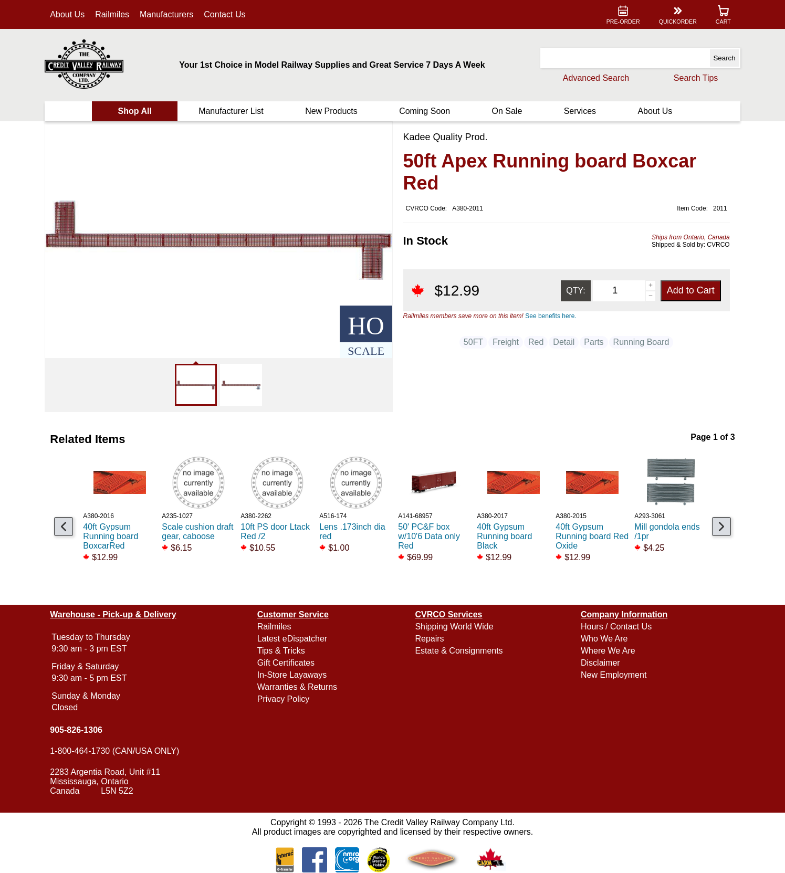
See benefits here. (550, 316)
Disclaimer (599, 662)
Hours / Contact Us (615, 626)
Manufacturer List (232, 111)
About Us (70, 14)
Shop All (136, 111)
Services (578, 111)
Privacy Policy (284, 699)
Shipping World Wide (454, 626)
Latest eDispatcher (293, 638)
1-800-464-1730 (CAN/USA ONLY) (117, 750)
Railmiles (115, 14)
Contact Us (227, 14)
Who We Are (603, 638)
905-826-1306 (79, 729)
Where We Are (607, 650)
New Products (332, 111)
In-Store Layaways (293, 674)
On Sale (506, 111)
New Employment (612, 674)
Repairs (429, 638)
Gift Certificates (287, 662)
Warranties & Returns (298, 686)
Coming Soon (424, 111)
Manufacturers (168, 14)
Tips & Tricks (282, 650)
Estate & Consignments (459, 650)
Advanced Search (593, 77)
